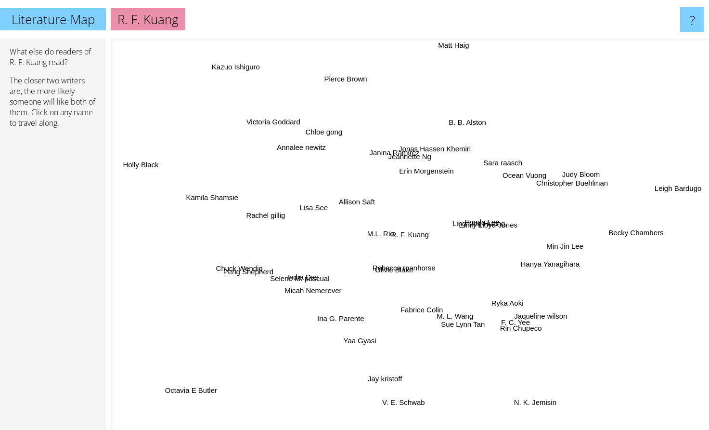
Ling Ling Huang (476, 223)
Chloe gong (325, 130)
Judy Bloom (572, 177)
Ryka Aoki (498, 301)
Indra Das (310, 275)
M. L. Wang (458, 316)
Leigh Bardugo (680, 185)
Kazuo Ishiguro (241, 70)
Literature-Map (53, 19)
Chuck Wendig (248, 268)
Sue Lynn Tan (463, 323)
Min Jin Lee (564, 244)
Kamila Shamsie (217, 198)
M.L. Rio (379, 234)
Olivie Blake (397, 271)
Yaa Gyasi (357, 339)
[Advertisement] (53, 283)
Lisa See (320, 209)
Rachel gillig (264, 215)
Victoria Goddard (278, 126)
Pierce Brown (345, 78)
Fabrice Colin (421, 305)
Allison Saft (354, 204)
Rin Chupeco (517, 323)
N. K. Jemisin (538, 403)
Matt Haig (452, 45)
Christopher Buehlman (563, 185)
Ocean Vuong (518, 177)
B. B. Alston (465, 127)
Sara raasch (501, 167)
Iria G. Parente (344, 314)
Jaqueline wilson (532, 311)
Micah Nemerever (315, 293)
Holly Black (136, 162)
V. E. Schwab (400, 408)
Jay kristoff (386, 376)
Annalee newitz (306, 151)
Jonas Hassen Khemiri (433, 154)
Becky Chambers (633, 232)
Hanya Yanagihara (547, 263)
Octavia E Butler (191, 385)
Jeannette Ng (409, 161)
